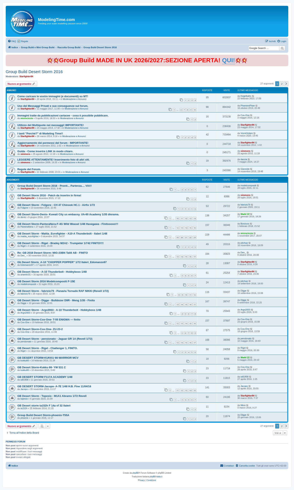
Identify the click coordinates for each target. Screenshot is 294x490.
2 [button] (281, 84)
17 (195, 256)
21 (186, 237)
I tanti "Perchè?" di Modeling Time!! (40, 133)
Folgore (24, 207)
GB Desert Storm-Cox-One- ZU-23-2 (40, 329)
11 (182, 218)
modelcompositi (248, 185)
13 (190, 218)
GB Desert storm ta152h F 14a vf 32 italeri (43, 405)
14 (195, 218)
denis (23, 217)
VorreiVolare (247, 133)
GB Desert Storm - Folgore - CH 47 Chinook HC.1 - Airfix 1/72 (56, 204)
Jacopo (24, 389)
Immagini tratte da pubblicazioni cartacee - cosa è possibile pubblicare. (62, 115)
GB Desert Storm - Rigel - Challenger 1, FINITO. (47, 348)
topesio (24, 398)
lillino (243, 405)
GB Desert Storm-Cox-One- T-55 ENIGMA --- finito (48, 319)
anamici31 (25, 274)
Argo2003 (25, 312)
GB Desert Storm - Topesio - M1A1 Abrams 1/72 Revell (52, 395)
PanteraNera (26, 226)
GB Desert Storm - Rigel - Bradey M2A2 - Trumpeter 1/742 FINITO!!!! (60, 243)
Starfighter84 (26, 76)
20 (182, 237)
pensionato (25, 341)
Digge (243, 290)
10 (195, 109)
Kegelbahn (246, 96)
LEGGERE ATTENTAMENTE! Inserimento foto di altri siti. (53, 159)
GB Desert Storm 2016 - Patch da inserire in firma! (49, 195)
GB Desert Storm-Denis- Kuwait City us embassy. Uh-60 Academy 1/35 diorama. (68, 214)
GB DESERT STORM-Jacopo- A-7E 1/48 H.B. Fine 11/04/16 (54, 386)
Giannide (245, 169)
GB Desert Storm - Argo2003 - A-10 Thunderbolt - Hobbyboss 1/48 (59, 309)
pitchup (244, 243)
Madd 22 (245, 214)
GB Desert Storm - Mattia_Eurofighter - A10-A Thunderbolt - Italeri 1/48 (62, 233)
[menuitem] (12, 41)
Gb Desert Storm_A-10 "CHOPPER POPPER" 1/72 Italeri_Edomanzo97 (62, 262)
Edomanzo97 (27, 265)
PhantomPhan (248, 105)
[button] (286, 83)
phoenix (24, 418)
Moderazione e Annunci (74, 99)
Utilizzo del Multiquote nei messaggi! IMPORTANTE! (50, 125)
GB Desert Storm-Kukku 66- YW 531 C (41, 367)
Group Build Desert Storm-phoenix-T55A (43, 415)
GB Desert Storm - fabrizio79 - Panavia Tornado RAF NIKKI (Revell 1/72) (63, 290)
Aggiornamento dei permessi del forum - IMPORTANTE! (52, 142)
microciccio (26, 118)
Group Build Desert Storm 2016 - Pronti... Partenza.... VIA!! (54, 185)
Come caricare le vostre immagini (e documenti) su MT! (52, 96)
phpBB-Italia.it (156, 476)
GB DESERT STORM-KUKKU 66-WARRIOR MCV (47, 357)
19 (177, 237)
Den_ (23, 255)
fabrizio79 (245, 204)
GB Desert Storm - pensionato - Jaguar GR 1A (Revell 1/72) (54, 338)
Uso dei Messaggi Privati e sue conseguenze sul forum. (52, 105)
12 (186, 218)
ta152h (23, 408)
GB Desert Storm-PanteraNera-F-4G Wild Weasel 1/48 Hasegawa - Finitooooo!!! (67, 223)
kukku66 (24, 360)
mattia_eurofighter (29, 236)
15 (190, 228)
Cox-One (245, 115)
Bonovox (245, 223)
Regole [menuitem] (24, 41)
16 (195, 228)
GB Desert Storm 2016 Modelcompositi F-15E (46, 281)
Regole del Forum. (29, 169)
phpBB (136, 473)
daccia (244, 159)
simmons (25, 154)
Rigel (23, 246)
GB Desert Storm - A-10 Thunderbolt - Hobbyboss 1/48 (52, 271)
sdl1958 (24, 379)
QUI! (228, 60)
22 (190, 237)
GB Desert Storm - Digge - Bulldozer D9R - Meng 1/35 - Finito (56, 300)
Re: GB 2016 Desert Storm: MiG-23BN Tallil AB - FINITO (52, 252)
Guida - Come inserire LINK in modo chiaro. (45, 151)
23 (195, 237)
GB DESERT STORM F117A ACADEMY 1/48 (44, 376)
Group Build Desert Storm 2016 (34, 71)
